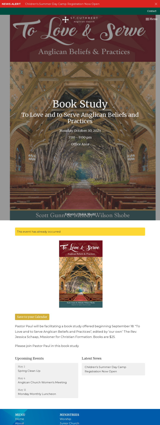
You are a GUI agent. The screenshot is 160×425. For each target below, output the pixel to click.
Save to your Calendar (32, 317)
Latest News (91, 358)
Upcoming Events (29, 358)
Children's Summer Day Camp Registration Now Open (62, 4)
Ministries (69, 415)
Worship (65, 419)
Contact (151, 11)
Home (19, 419)
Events (70, 214)
